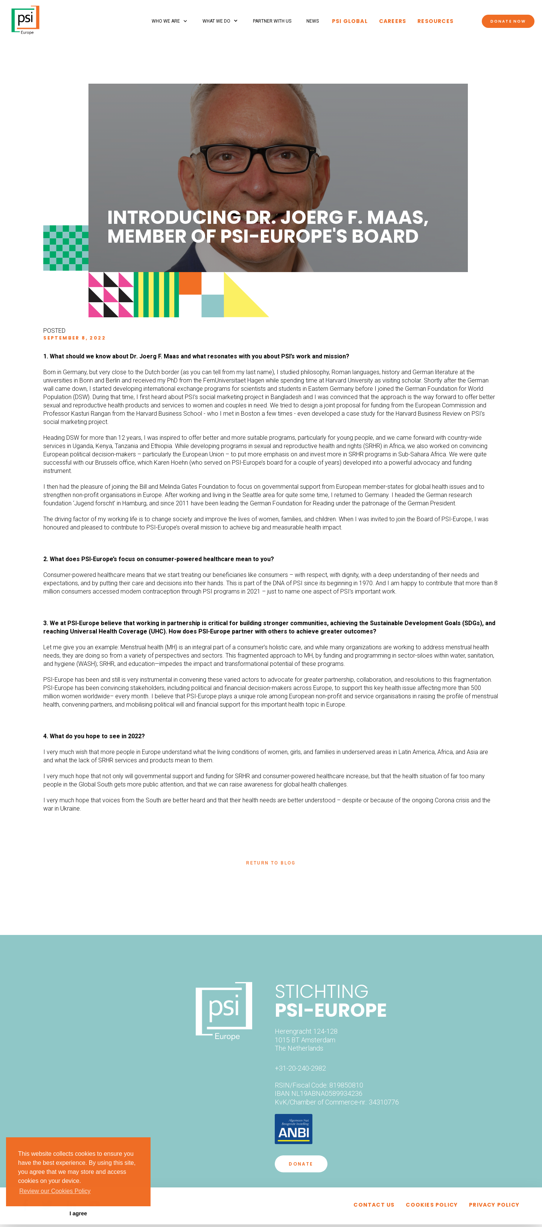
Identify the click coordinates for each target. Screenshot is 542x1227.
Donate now (508, 21)
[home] (25, 17)
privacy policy (494, 1205)
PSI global (350, 21)
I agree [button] (78, 1213)
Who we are (166, 21)
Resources (435, 21)
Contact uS (373, 1205)
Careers (392, 21)
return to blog (271, 863)
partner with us (272, 21)
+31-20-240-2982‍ (300, 1068)
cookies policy (432, 1205)
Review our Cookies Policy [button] (54, 1191)
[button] (169, 21)
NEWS (312, 21)
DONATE (301, 1164)
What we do (216, 21)
